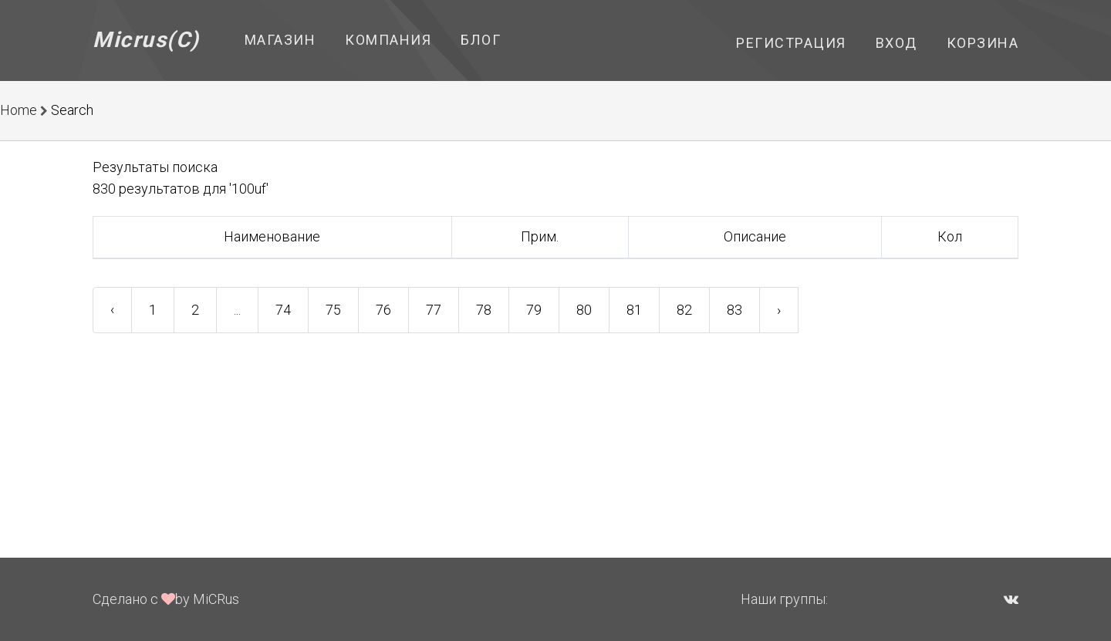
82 (684, 310)
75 (333, 310)
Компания (388, 40)
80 (584, 310)
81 (634, 310)
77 (433, 310)
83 (734, 310)
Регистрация (791, 43)
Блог (481, 40)
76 (383, 310)
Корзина (983, 43)
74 (283, 310)
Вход (896, 43)
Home (18, 110)
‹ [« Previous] (112, 310)
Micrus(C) (146, 39)
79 (534, 310)
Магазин (280, 40)
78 (483, 310)
